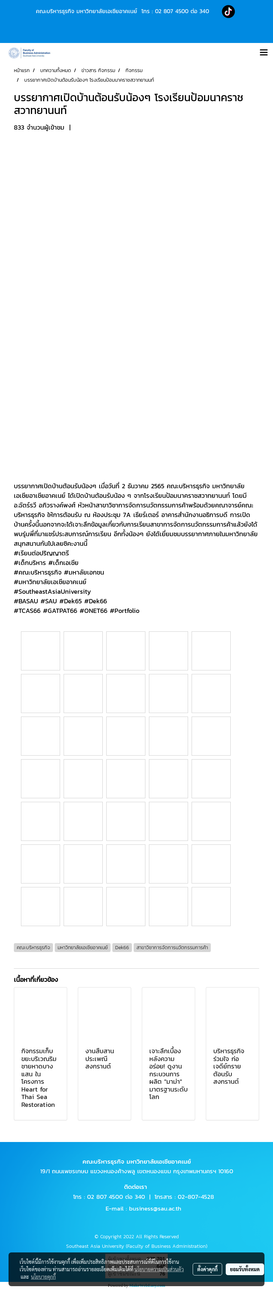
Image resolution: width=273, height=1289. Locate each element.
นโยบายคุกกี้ (43, 1276)
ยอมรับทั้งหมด (245, 1269)
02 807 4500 (171, 11)
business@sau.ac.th (155, 1208)
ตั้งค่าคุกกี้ (207, 1269)
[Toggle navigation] (264, 53)
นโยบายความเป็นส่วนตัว (159, 1269)
